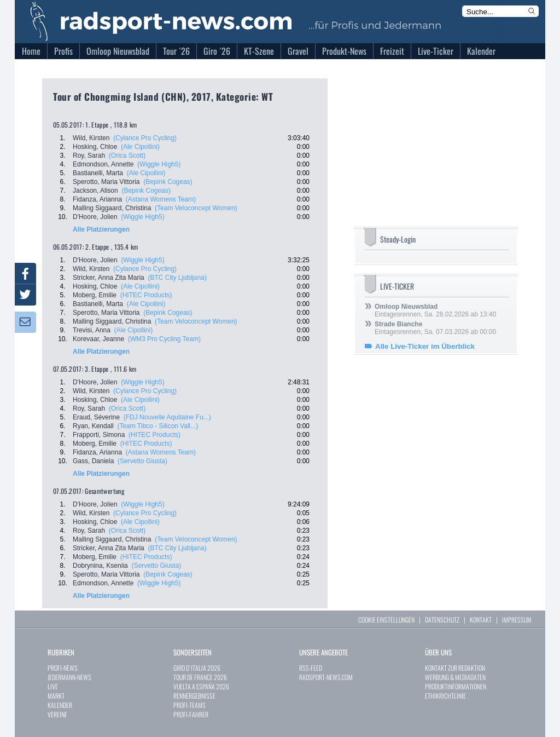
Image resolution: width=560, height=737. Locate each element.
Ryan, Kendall (93, 426)
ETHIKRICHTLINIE (445, 695)
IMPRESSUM (517, 619)
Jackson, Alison (95, 190)
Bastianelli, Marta (98, 173)
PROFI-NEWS (63, 667)
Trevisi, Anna (91, 330)
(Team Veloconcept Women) (196, 208)
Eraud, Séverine (96, 417)
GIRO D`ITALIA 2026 (196, 667)
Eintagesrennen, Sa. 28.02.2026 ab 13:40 (435, 310)
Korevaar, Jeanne (98, 339)
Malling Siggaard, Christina (112, 208)
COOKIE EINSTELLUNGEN (386, 619)
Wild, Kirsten (91, 138)
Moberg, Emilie (94, 295)
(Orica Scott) (127, 155)
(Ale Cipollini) (140, 147)
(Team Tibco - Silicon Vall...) (157, 426)
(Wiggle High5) (158, 164)
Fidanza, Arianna (97, 199)
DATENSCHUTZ (442, 619)
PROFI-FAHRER (190, 714)
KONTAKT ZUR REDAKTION (455, 667)
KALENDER (60, 705)
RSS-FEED (310, 667)
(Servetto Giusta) (142, 461)
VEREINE (57, 714)
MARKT (56, 695)
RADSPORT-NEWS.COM (326, 677)
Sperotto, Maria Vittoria (106, 182)
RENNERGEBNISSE (194, 695)
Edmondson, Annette (103, 164)
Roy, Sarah (89, 155)
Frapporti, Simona (99, 435)
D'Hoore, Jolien (95, 217)
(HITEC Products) (146, 295)
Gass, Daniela (93, 461)
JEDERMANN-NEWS (69, 677)
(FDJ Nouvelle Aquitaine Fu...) (167, 417)
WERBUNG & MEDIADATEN (455, 677)
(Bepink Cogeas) (167, 182)
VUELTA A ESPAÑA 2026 (201, 686)
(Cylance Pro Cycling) (145, 138)
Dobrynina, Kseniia (100, 565)
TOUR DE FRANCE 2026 (200, 677)
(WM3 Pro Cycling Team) (164, 339)
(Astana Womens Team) (161, 199)
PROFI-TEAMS (189, 705)
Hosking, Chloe (95, 147)
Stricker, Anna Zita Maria (108, 277)
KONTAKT (481, 619)
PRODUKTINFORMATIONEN (455, 686)
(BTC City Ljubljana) (177, 277)
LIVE (53, 686)
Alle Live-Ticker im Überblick (425, 346)
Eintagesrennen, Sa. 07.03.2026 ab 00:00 (435, 328)
